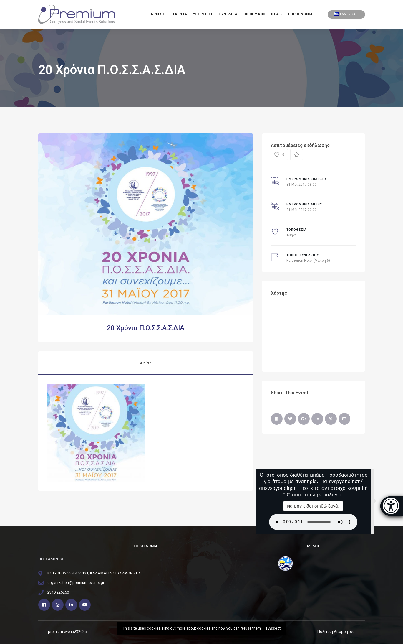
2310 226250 (58, 592)
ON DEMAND (254, 14)
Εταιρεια (178, 14)
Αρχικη (157, 14)
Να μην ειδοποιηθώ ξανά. (313, 505)
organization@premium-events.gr (75, 582)
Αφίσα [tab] (146, 363)
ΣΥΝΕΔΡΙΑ (228, 14)
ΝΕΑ (276, 14)
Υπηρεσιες (203, 14)
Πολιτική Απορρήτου (335, 631)
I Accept (273, 628)
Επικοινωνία (300, 14)
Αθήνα (291, 235)
